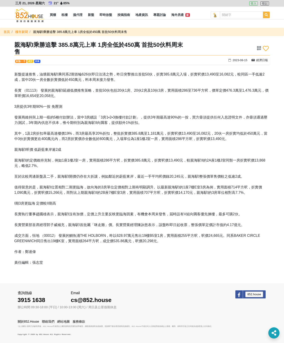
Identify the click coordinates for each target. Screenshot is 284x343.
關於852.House (28, 321)
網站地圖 (63, 321)
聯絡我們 (48, 321)
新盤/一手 (21, 61)
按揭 (37, 61)
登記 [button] (265, 3)
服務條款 (79, 321)
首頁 (7, 32)
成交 (30, 61)
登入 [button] (253, 3)
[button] (53, 15)
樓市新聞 (21, 32)
